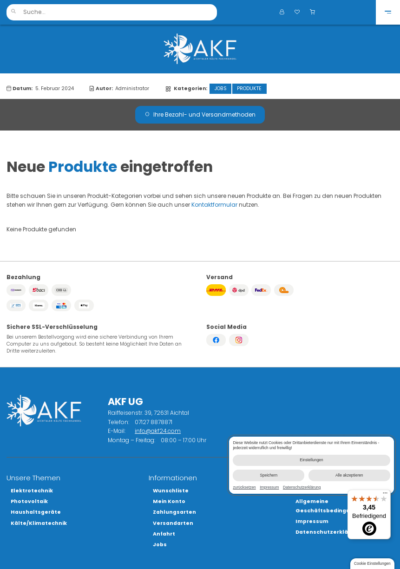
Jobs (221, 88)
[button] (13, 12)
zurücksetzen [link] (244, 487)
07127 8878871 (153, 422)
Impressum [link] (269, 487)
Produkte (249, 88)
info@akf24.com (158, 431)
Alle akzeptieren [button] (349, 475)
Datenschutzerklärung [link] (301, 487)
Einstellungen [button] (311, 460)
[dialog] (311, 465)
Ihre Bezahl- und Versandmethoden (200, 114)
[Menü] (385, 495)
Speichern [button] (268, 475)
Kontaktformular (214, 205)
